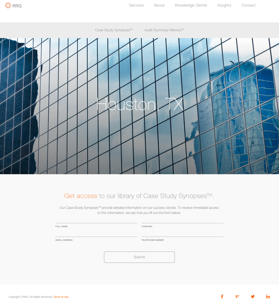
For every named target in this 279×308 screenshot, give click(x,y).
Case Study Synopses (114, 30)
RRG (13, 5)
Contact (249, 5)
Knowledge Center (191, 5)
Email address (63, 240)
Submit (139, 257)
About (159, 5)
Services (136, 5)
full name (61, 226)
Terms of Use (61, 296)
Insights (225, 5)
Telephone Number (153, 240)
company (147, 226)
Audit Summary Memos (164, 30)
